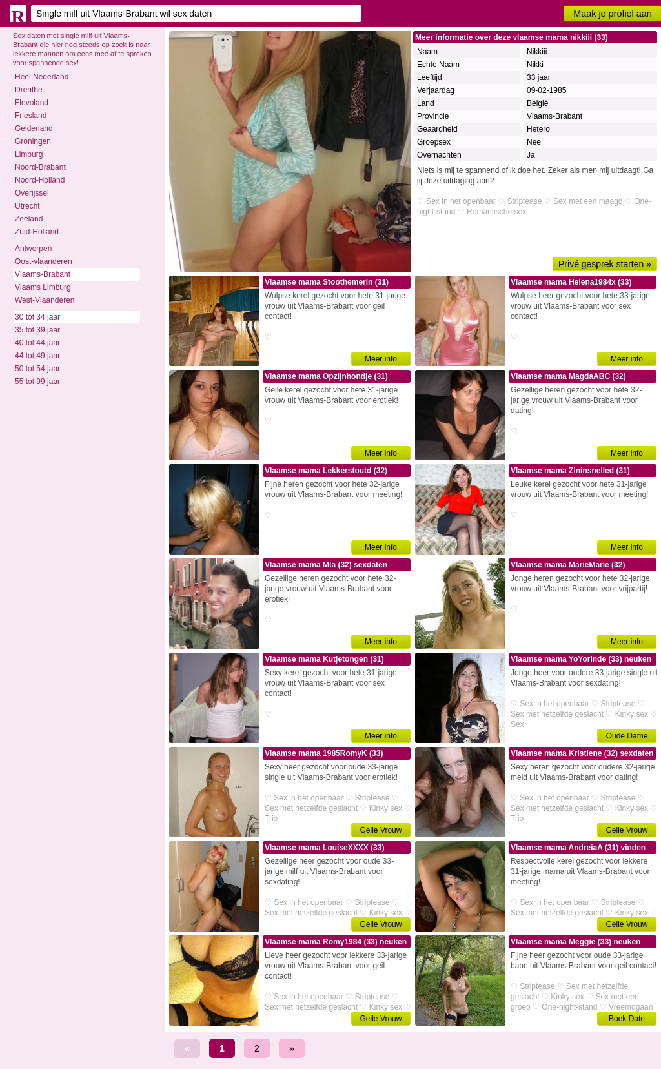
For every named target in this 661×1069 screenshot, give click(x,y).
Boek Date (627, 1018)
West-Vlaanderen (45, 300)
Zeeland (29, 218)
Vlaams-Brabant (42, 274)
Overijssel (32, 193)
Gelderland (34, 128)
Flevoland (31, 102)
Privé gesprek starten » (604, 264)
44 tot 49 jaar (37, 355)
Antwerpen (33, 248)
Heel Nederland (41, 76)
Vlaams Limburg (43, 287)
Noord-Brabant (40, 167)
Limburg (29, 154)
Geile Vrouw (381, 830)
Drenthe (29, 89)
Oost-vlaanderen (43, 261)
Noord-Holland (40, 180)
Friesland (30, 115)
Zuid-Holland (37, 231)
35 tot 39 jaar (37, 329)
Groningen (33, 141)
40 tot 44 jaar (37, 342)
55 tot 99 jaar (37, 381)
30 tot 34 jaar (37, 316)
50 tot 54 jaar (37, 368)
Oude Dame (627, 735)
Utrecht (27, 205)
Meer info (381, 358)
